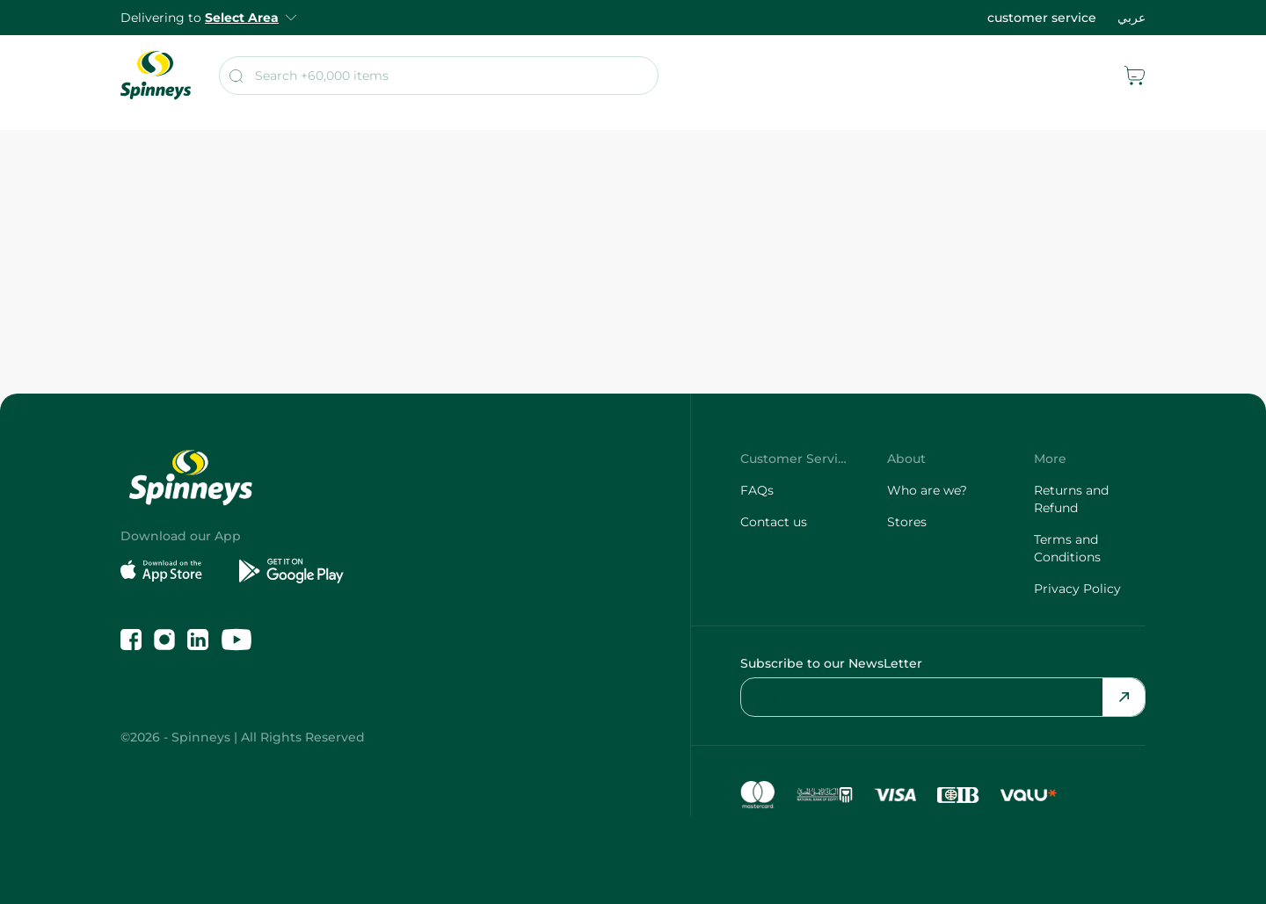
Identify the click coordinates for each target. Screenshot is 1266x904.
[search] (438, 75)
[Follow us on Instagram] (164, 639)
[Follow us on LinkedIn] (197, 639)
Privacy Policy (1077, 589)
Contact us (773, 522)
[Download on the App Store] (172, 571)
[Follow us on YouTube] (236, 639)
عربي (1131, 17)
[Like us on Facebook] (131, 639)
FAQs (757, 490)
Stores (907, 522)
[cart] (1135, 75)
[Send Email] (1123, 697)
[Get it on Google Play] (291, 571)
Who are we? (927, 490)
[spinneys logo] (155, 75)
